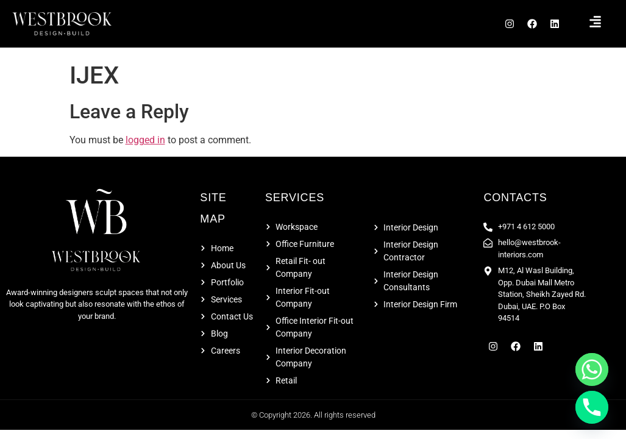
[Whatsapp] (591, 369)
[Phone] (591, 407)
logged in (145, 143)
